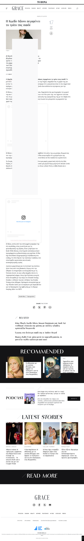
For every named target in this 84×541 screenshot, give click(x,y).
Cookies (82, 538)
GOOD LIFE (63, 8)
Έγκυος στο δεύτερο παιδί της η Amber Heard (36, 333)
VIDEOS (69, 8)
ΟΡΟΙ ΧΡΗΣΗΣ (27, 520)
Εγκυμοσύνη (31, 296)
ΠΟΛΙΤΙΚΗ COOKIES (63, 520)
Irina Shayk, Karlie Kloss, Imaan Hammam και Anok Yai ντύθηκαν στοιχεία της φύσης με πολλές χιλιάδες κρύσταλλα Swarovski (40, 326)
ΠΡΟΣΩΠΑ (27, 8)
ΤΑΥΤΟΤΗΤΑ (19, 520)
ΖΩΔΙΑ (64, 358)
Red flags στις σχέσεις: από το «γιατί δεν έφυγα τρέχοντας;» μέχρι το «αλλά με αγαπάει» (51, 394)
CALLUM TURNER (49, 446)
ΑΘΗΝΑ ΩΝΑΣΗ (11, 446)
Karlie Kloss (12, 79)
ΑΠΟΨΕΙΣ (44, 8)
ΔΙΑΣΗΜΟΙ (28, 358)
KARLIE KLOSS (42, 16)
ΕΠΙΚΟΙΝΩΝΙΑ (36, 520)
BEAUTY (39, 8)
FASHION (34, 8)
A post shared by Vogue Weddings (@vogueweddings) (23, 240)
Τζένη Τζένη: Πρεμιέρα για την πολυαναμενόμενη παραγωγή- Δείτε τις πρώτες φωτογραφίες (69, 454)
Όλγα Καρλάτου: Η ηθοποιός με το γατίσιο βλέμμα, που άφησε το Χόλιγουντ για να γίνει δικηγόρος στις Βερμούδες (32, 368)
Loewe (32, 99)
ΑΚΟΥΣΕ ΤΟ (74, 398)
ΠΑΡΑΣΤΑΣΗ (65, 446)
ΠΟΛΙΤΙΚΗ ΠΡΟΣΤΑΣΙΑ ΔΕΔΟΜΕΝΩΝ (48, 520)
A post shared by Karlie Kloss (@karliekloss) (26, 149)
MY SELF (58, 8)
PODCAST (14, 398)
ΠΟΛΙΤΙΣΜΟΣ (51, 8)
